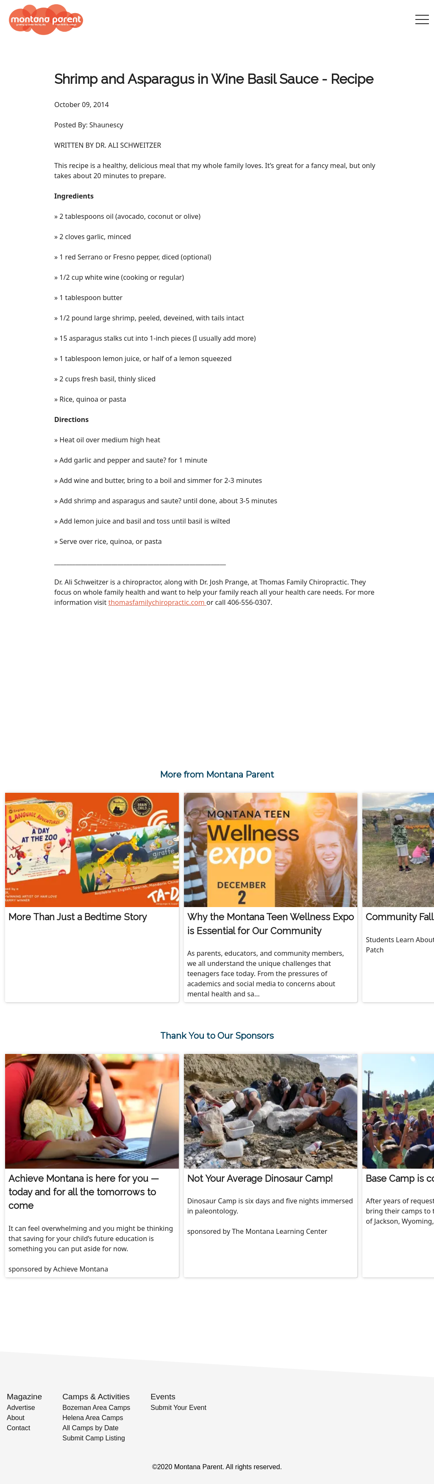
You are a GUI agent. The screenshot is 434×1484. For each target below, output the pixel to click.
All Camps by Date (90, 1428)
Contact (18, 1428)
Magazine (24, 1396)
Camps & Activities (96, 1396)
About (16, 1417)
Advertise (21, 1407)
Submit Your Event (178, 1407)
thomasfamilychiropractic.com (157, 602)
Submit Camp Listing (93, 1438)
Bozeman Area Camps (96, 1407)
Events (162, 1396)
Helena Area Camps (92, 1417)
